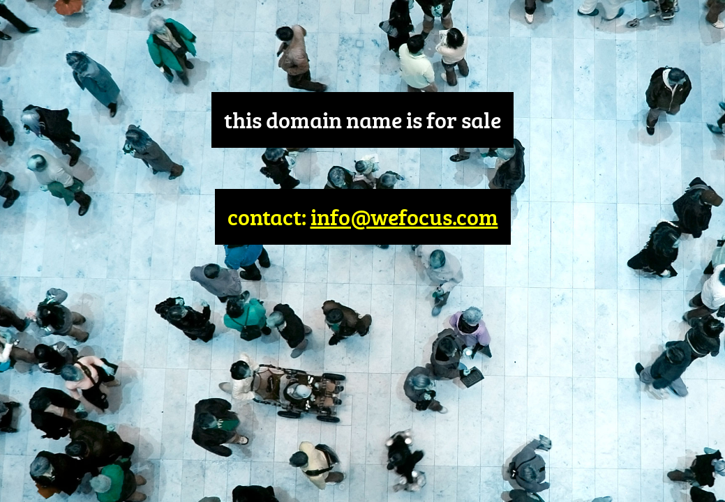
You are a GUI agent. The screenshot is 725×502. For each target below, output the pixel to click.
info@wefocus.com (404, 216)
